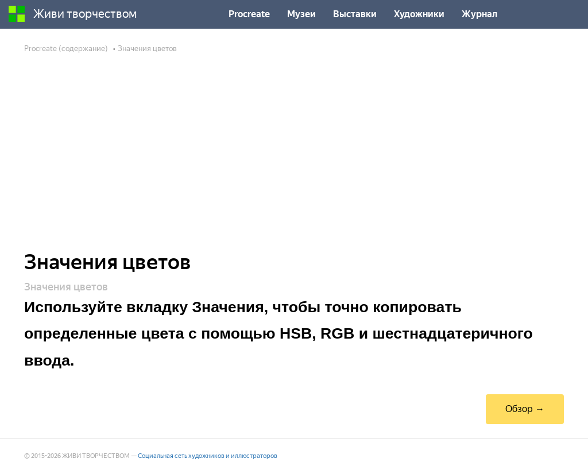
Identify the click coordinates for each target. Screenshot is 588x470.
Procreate (249, 14)
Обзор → (524, 408)
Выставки (355, 14)
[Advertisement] (294, 159)
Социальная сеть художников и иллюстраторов (207, 456)
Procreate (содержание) (66, 48)
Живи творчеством (73, 14)
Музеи (301, 14)
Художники (419, 14)
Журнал (479, 14)
